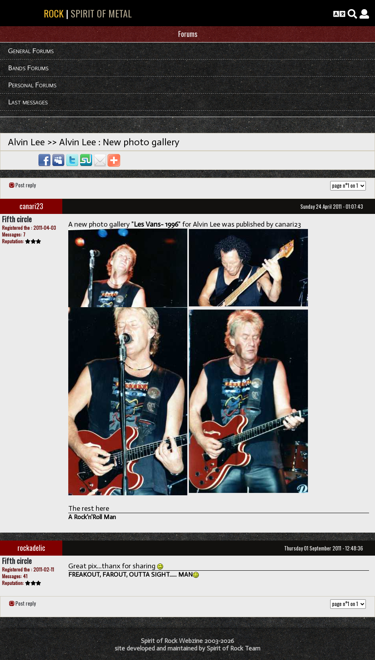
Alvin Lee (26, 142)
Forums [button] (187, 34)
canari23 (31, 206)
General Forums (31, 50)
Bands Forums (28, 67)
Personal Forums (32, 85)
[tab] (187, 34)
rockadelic (31, 548)
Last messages (28, 102)
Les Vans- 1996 (156, 224)
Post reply (25, 185)
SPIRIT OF (34, 13)
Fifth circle (17, 219)
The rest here (88, 508)
